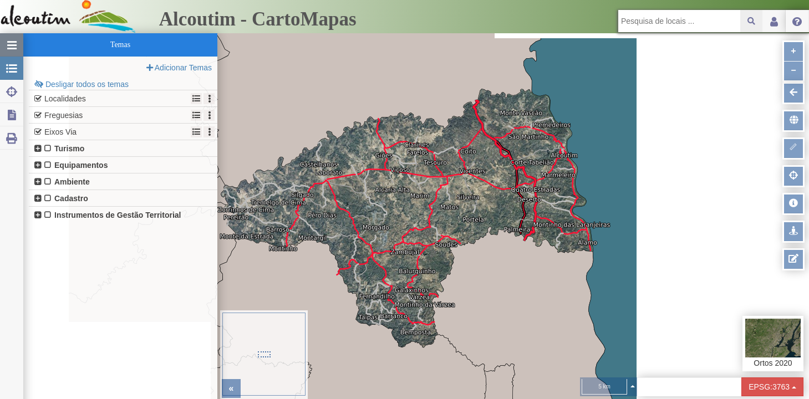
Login (774, 21)
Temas (120, 44)
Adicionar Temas (179, 67)
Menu (797, 21)
